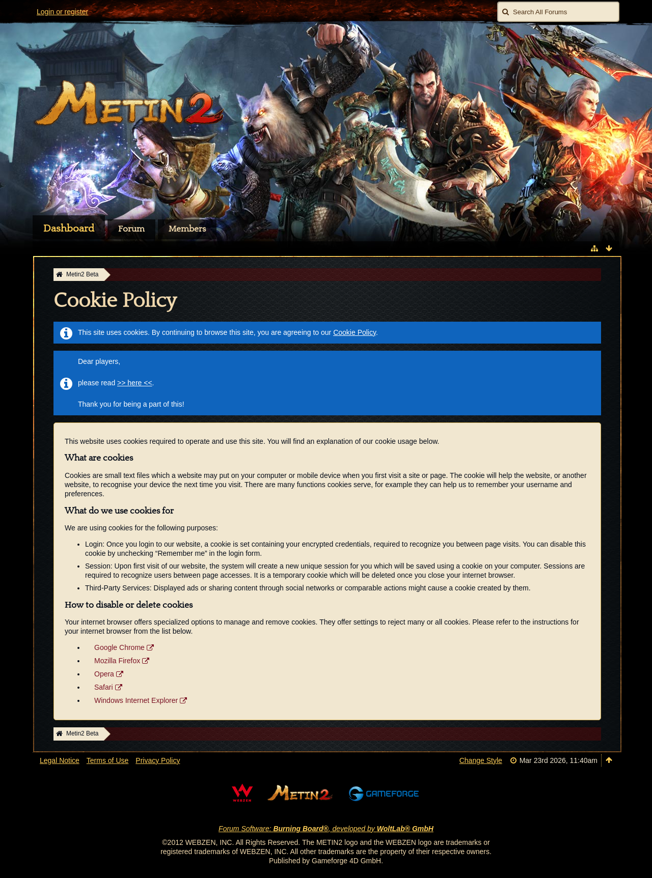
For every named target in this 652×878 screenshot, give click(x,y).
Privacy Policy (157, 760)
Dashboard (68, 228)
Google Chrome (119, 647)
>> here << (134, 383)
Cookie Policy (354, 332)
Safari (103, 687)
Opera (104, 674)
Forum (131, 229)
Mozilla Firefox (117, 661)
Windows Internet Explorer (136, 700)
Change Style (480, 760)
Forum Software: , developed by (326, 829)
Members (187, 229)
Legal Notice (59, 760)
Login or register (62, 12)
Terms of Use (107, 760)
